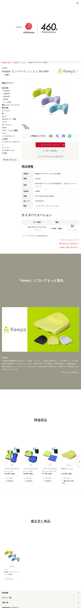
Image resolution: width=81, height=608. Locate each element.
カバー (4, 116)
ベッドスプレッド (8, 136)
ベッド (4, 133)
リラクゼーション (8, 150)
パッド (4, 122)
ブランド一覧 (6, 598)
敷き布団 (5, 108)
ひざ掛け (5, 139)
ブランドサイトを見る (70, 372)
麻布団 (5, 99)
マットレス (6, 110)
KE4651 (38, 178)
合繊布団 (6, 93)
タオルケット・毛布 (9, 119)
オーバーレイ (6, 125)
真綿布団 (6, 96)
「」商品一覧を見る (69, 247)
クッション (6, 147)
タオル (4, 127)
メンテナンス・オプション (10, 143)
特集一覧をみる (9, 159)
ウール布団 (7, 102)
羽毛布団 (6, 91)
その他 (4, 153)
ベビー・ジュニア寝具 (10, 130)
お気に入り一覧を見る (69, 243)
